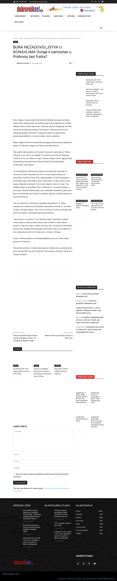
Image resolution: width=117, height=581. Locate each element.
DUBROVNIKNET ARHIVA (106, 579)
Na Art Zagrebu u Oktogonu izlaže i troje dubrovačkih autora (88, 310)
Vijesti (21, 38)
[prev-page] (14, 381)
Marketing (70, 579)
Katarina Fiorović (23, 63)
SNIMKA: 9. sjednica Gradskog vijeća (82, 205)
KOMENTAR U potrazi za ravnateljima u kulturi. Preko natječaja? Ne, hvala (96, 397)
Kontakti (78, 579)
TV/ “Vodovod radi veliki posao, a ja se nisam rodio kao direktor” (97, 206)
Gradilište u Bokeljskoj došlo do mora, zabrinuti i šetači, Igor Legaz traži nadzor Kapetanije (90, 320)
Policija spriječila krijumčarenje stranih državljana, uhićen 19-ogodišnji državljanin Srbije (25, 338)
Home (15, 38)
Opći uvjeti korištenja (89, 579)
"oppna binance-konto (84, 308)
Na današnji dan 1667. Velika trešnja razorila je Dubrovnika (21, 371)
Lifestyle (57, 366)
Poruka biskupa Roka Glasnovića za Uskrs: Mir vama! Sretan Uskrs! (96, 181)
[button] (101, 28)
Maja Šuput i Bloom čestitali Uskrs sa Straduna (61, 371)
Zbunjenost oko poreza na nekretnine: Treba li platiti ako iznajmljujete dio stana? (90, 329)
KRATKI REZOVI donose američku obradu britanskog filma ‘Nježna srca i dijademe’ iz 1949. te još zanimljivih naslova (82, 183)
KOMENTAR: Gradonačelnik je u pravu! (82, 419)
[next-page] (18, 381)
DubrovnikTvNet (82, 175)
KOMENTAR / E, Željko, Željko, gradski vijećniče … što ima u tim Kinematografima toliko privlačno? (82, 397)
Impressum (62, 579)
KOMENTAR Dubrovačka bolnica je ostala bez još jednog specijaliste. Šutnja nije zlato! (97, 422)
